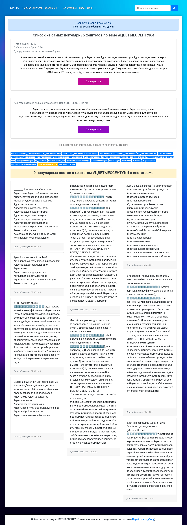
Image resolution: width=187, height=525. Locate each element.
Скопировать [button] (93, 81)
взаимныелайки (137, 157)
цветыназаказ (44, 157)
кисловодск (114, 161)
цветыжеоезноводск (48, 164)
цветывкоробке (132, 153)
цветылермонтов (148, 153)
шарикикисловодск (61, 157)
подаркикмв (40, 161)
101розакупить (149, 161)
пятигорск (126, 161)
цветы (105, 157)
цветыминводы (165, 153)
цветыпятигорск (53, 153)
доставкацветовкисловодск (23, 157)
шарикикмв (77, 157)
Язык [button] (90, 7)
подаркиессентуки (25, 161)
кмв (13, 161)
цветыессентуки (18, 153)
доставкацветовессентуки (111, 153)
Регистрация (69, 7)
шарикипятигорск (92, 157)
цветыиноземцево (56, 161)
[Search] (153, 8)
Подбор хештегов (32, 7)
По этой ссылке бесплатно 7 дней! (93, 26)
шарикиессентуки (99, 161)
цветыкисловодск (36, 153)
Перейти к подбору (143, 519)
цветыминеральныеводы (78, 161)
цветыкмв (67, 153)
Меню (14, 8)
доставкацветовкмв (119, 157)
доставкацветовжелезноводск (160, 157)
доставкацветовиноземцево (23, 164)
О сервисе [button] (51, 7)
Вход (82, 7)
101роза (136, 161)
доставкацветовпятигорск (86, 153)
